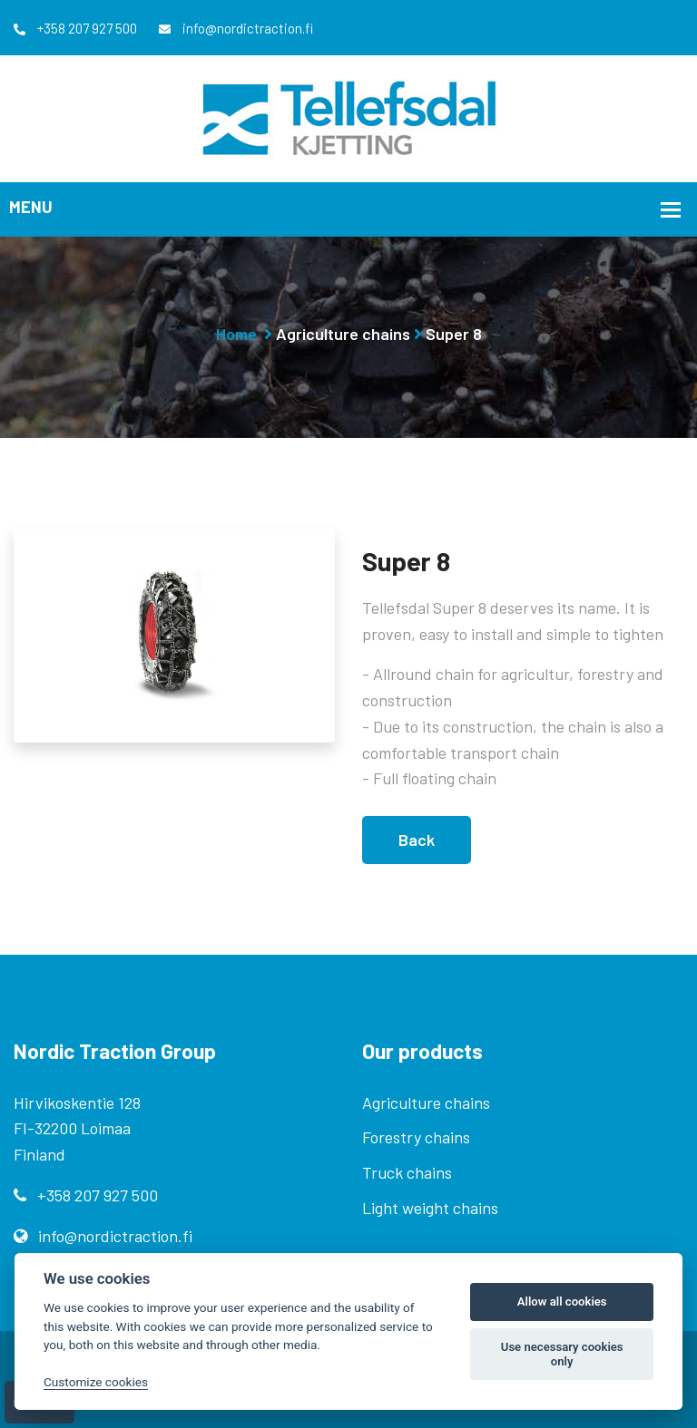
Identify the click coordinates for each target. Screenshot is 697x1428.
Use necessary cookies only (562, 1354)
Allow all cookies (562, 1301)
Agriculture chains (343, 334)
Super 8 (454, 334)
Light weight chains (430, 1208)
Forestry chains (416, 1137)
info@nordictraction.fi (236, 28)
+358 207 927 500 (75, 28)
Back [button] (416, 840)
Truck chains (407, 1172)
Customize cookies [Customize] (96, 1382)
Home (236, 334)
